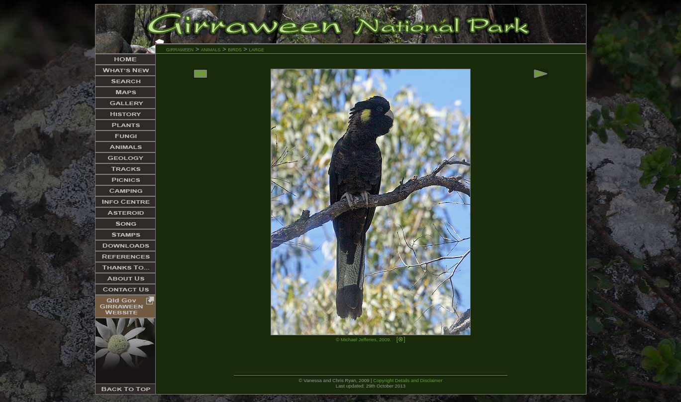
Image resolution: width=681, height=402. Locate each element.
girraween (180, 49)
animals (211, 49)
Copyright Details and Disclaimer (407, 380)
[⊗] (400, 339)
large (257, 49)
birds (235, 49)
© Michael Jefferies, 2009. (363, 339)
